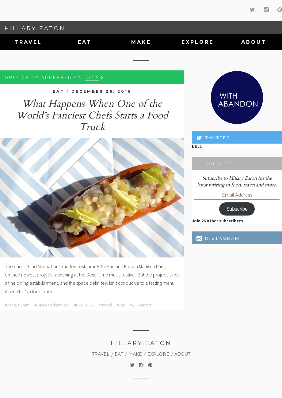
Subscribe (237, 209)
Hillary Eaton (35, 28)
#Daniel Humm (17, 305)
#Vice (121, 305)
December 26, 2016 (101, 91)
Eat (85, 42)
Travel (28, 42)
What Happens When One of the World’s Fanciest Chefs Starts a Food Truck (92, 115)
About (253, 42)
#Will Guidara (141, 305)
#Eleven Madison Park (51, 305)
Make (141, 42)
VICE (92, 77)
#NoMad (105, 305)
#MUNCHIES (84, 305)
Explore (197, 42)
